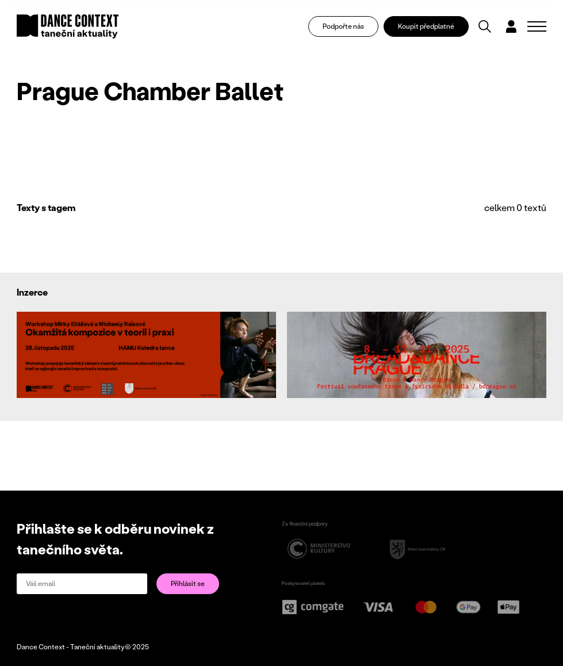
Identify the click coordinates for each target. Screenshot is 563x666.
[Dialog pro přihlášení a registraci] (511, 26)
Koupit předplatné (426, 26)
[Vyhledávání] (484, 26)
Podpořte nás (343, 26)
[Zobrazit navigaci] (536, 26)
